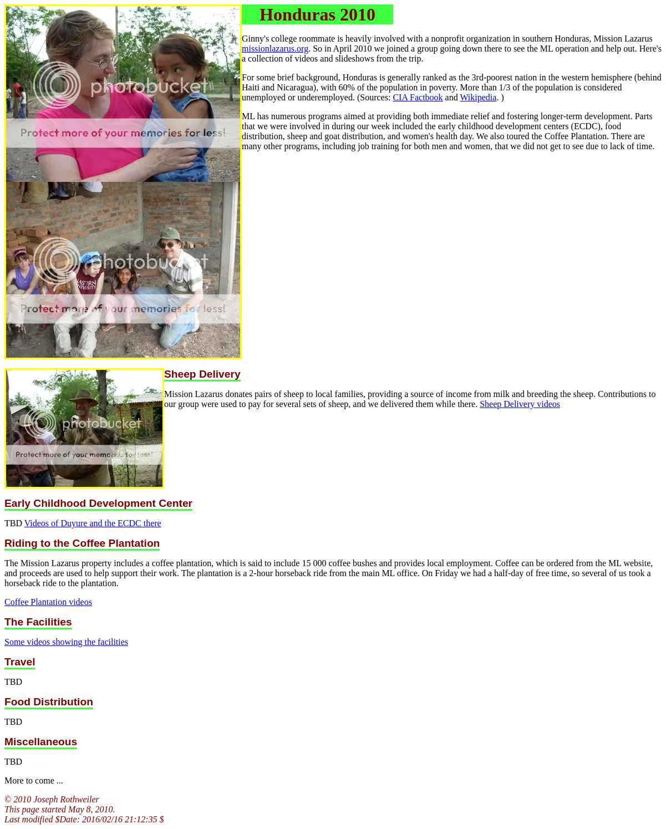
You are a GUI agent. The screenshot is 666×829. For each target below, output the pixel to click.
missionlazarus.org (275, 48)
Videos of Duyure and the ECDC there (92, 523)
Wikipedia (478, 97)
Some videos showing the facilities (66, 642)
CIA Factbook (418, 97)
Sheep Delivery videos (520, 404)
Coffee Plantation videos (48, 602)
